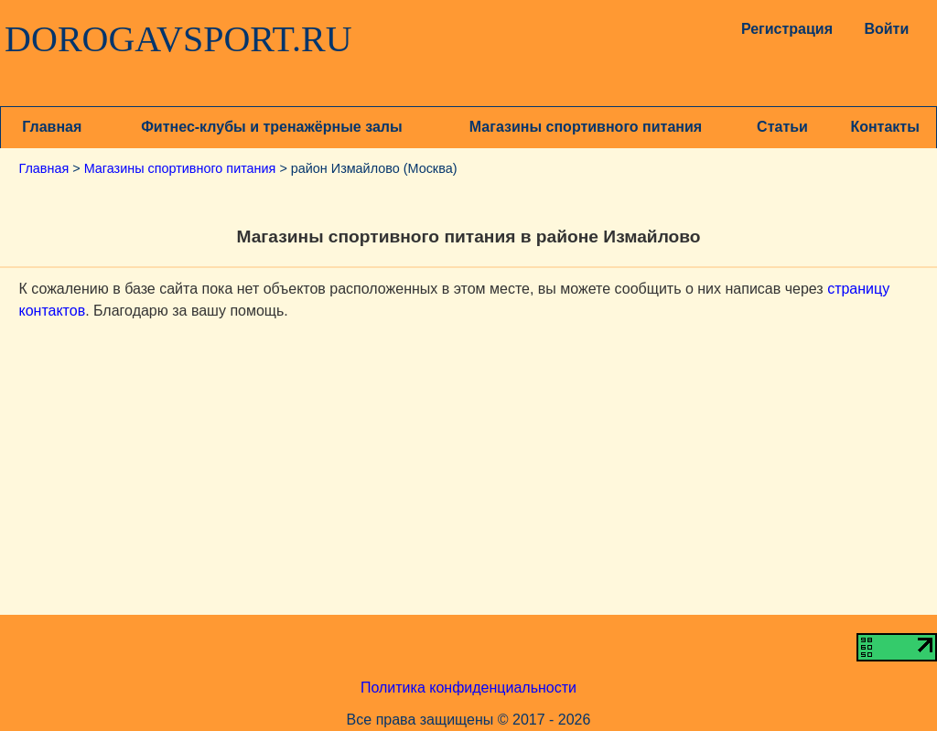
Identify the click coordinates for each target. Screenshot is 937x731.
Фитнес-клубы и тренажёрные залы (271, 126)
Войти (886, 29)
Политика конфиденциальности (468, 687)
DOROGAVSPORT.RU (178, 39)
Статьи (782, 126)
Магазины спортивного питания (585, 126)
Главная (51, 126)
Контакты (884, 126)
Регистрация (782, 29)
